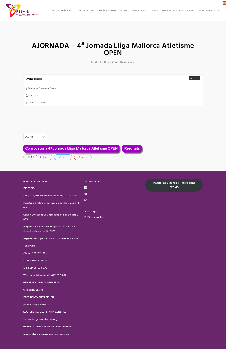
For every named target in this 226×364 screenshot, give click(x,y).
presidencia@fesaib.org (36, 304)
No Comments (127, 62)
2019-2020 (194, 78)
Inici (53, 10)
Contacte (154, 10)
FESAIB (97, 62)
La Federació (64, 10)
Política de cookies (94, 217)
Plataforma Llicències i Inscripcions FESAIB (174, 185)
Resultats (132, 148)
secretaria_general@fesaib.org (40, 319)
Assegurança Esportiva (172, 10)
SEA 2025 (191, 10)
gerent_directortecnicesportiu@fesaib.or (45, 334)
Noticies (123, 10)
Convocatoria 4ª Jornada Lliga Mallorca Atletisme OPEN (71, 148)
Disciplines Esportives (84, 10)
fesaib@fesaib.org (33, 289)
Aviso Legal (90, 211)
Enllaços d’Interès (138, 10)
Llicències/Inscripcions (210, 10)
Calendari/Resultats (106, 10)
